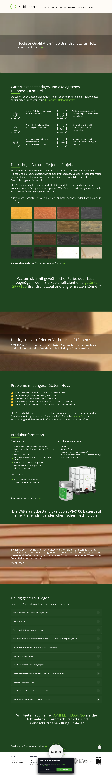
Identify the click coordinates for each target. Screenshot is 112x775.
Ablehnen (47, 769)
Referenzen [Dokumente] (62, 7)
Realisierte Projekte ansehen (29, 748)
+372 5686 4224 (35, 764)
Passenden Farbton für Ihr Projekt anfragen (38, 263)
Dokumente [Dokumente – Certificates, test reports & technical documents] (71, 7)
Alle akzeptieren (64, 769)
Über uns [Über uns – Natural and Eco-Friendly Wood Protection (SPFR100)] (54, 7)
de (100, 7)
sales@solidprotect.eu (37, 762)
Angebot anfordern (30, 47)
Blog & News (82, 7)
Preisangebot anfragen (26, 497)
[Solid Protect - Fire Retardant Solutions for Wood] (23, 6)
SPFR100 (46, 7)
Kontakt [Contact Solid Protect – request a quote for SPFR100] (90, 7)
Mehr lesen (19, 562)
